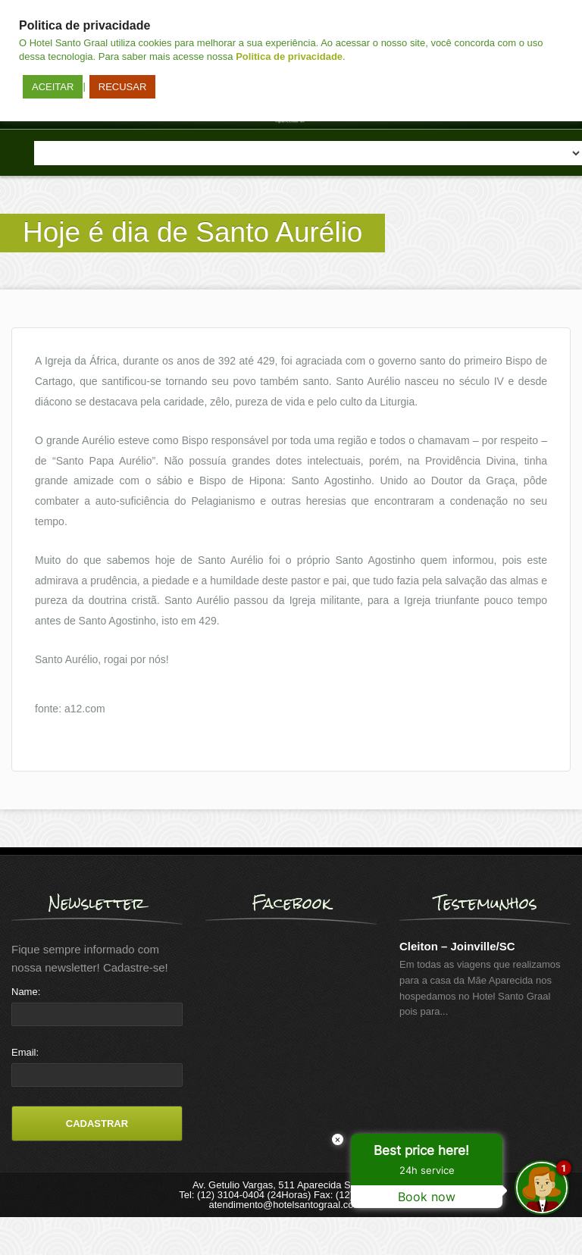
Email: (25, 1052)
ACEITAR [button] (53, 86)
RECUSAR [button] (123, 86)
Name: (25, 991)
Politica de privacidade (289, 56)
